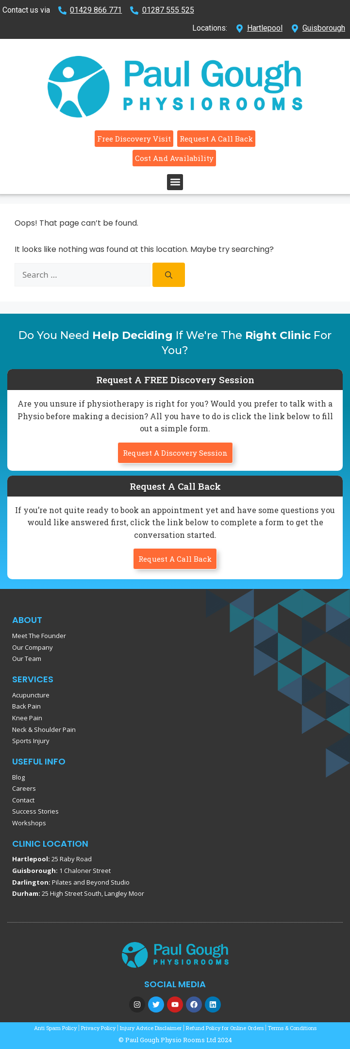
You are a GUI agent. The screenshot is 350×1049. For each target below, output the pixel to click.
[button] (175, 182)
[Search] (168, 275)
